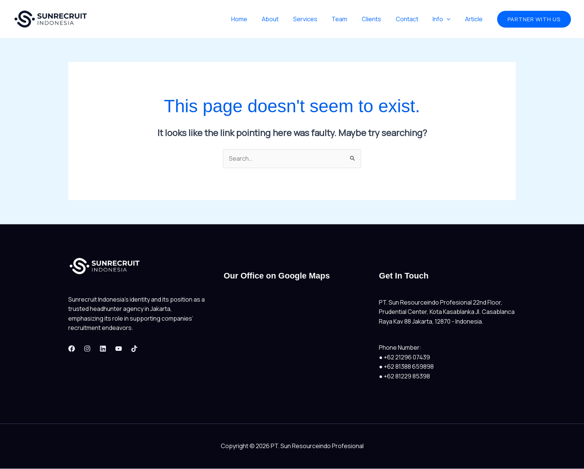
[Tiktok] (134, 348)
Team (350, 19)
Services (319, 19)
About (286, 19)
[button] (534, 19)
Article (475, 19)
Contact (413, 19)
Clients (380, 19)
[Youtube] (118, 348)
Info (445, 19)
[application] (450, 19)
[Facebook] (71, 348)
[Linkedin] (103, 348)
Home (258, 19)
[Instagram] (87, 348)
